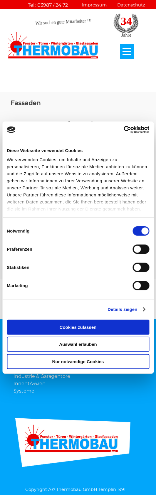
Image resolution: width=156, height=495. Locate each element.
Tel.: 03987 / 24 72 (48, 5)
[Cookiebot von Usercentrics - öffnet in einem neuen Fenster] (123, 130)
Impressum (94, 5)
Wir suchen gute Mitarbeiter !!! (64, 22)
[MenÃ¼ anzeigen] (127, 51)
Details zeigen (122, 309)
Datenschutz (131, 5)
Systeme (24, 391)
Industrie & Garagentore (42, 376)
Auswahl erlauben (78, 344)
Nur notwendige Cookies (78, 361)
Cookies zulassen (78, 326)
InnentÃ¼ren (30, 383)
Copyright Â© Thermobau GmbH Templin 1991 (75, 489)
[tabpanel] (78, 85)
